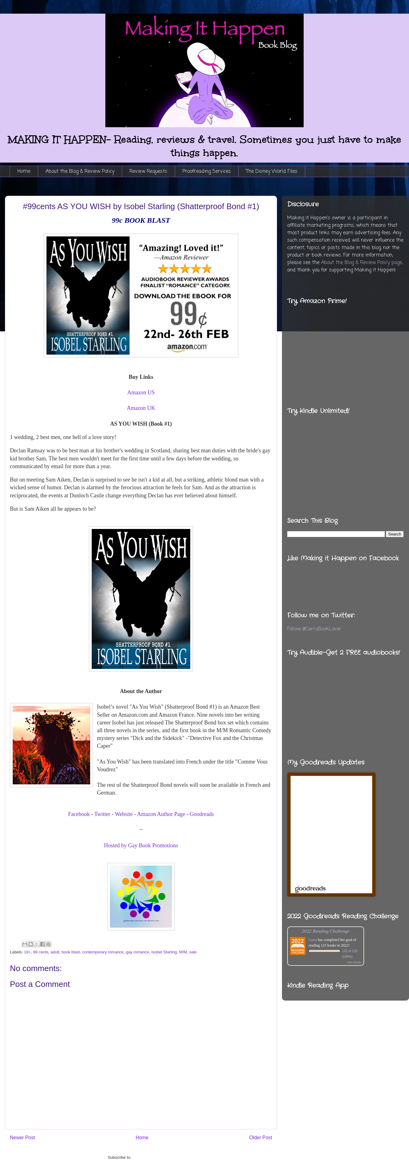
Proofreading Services (207, 171)
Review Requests (148, 171)
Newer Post (22, 1137)
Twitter (102, 814)
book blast (71, 952)
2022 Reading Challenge (326, 931)
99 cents (40, 952)
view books (354, 962)
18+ (27, 952)
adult (55, 952)
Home (23, 171)
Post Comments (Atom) (153, 1157)
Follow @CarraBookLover (314, 629)
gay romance (137, 952)
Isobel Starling (164, 952)
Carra (313, 940)
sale (193, 952)
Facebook (79, 814)
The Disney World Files (271, 171)
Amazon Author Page (161, 814)
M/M (183, 952)
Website (124, 814)
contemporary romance (103, 952)
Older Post (260, 1137)
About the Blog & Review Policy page (361, 263)
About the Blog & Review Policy (80, 171)
